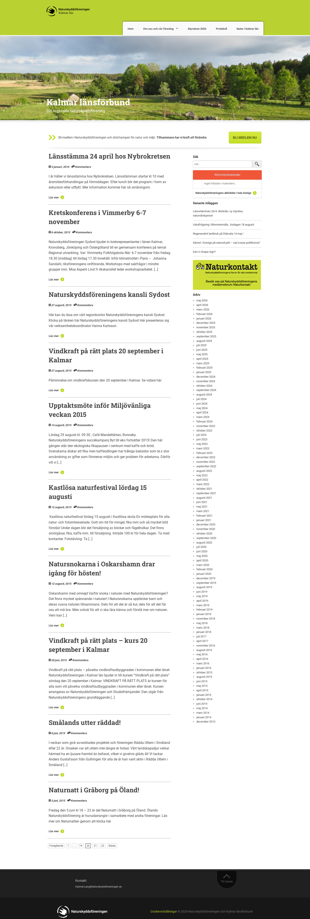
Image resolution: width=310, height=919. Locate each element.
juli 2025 (201, 345)
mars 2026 (202, 309)
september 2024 (206, 390)
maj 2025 (202, 354)
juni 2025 (201, 349)
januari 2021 (203, 520)
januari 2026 (203, 318)
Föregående (56, 845)
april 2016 (202, 658)
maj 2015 (202, 685)
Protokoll (221, 28)
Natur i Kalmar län (248, 28)
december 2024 (205, 376)
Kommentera (83, 166)
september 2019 (206, 582)
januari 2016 (203, 668)
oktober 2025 (204, 331)
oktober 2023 (204, 430)
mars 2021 (202, 511)
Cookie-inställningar (163, 911)
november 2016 (205, 645)
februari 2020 (204, 569)
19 (80, 845)
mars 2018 (202, 627)
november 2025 (205, 327)
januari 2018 (203, 632)
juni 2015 (201, 681)
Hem (130, 28)
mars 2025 (202, 363)
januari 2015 (203, 694)
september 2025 (206, 336)
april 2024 (202, 412)
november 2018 (205, 618)
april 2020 (202, 560)
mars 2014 (202, 712)
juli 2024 (201, 399)
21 (95, 845)
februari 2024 (204, 421)
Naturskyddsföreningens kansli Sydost (109, 294)
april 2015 (202, 690)
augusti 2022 (204, 470)
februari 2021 (204, 515)
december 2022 (205, 457)
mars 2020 (202, 565)
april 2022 (202, 479)
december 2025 (205, 322)
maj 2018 (202, 623)
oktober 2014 (204, 699)
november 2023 (205, 426)
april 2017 (202, 641)
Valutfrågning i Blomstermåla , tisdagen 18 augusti (223, 224)
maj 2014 (202, 708)
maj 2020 (202, 556)
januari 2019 (203, 614)
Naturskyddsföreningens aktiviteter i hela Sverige (223, 193)
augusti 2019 (204, 587)
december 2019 (205, 578)
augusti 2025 (204, 341)
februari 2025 (204, 367)
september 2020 (206, 538)
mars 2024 (202, 417)
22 (102, 845)
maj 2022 (202, 475)
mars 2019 (202, 605)
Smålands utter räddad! (85, 722)
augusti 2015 (204, 676)
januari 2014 (203, 717)
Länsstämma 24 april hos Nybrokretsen (109, 156)
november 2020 (205, 529)
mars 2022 (202, 484)
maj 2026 (202, 300)
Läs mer (54, 197)
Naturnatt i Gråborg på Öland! (94, 790)
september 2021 (206, 493)
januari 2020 (203, 573)
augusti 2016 (204, 650)
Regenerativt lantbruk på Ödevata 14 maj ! (218, 233)
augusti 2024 (204, 394)
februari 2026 (204, 314)
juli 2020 (201, 546)
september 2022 (206, 466)
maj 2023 (202, 443)
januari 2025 (203, 372)
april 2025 (202, 358)
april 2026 (202, 305)
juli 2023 (201, 434)
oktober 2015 (204, 672)
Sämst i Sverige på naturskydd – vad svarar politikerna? (226, 242)
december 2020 (205, 524)
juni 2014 (201, 703)
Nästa (112, 845)
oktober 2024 (204, 385)
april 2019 (202, 600)
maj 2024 (202, 408)
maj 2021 (202, 506)
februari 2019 (204, 609)
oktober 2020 (204, 533)
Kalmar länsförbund (88, 102)
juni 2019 (201, 591)
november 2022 (205, 461)
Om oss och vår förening (158, 28)
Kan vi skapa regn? (204, 251)
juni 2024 (201, 403)
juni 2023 (201, 439)
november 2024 (205, 381)
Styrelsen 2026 (197, 28)
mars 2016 (202, 663)
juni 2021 (201, 502)
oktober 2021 (204, 488)
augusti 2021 (204, 497)
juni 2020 (201, 551)
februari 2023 (204, 453)
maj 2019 (202, 596)
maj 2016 (202, 654)
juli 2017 (201, 636)
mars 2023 (202, 448)
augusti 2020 (204, 542)
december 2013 (205, 721)
